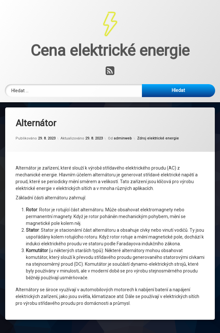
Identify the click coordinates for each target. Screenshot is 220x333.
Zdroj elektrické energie (158, 100)
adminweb (123, 100)
